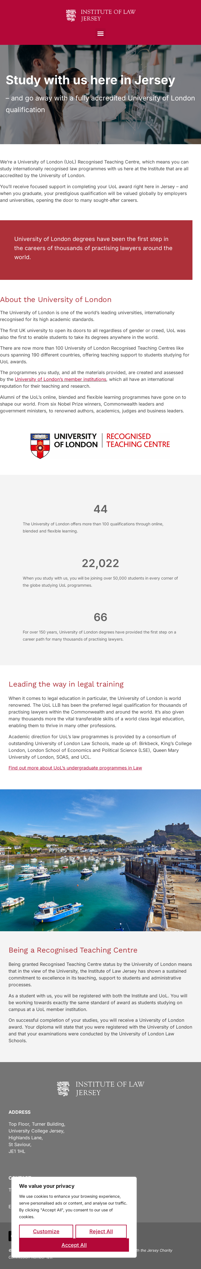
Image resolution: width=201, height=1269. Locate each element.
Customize (46, 1231)
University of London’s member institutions (60, 379)
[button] (100, 33)
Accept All (74, 1245)
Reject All (101, 1231)
